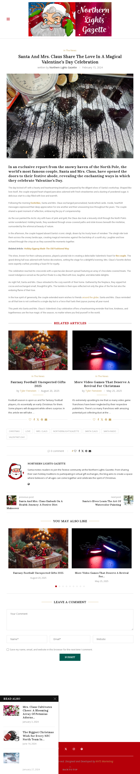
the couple (121, 255)
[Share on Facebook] (34, 419)
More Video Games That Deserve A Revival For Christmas (102, 384)
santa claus (91, 431)
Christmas (14, 431)
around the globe (90, 297)
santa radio (110, 431)
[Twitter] (66, 749)
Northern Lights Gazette (63, 67)
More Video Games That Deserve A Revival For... (102, 574)
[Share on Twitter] (38, 419)
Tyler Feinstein (28, 390)
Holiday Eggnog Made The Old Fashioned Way (46, 248)
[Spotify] (82, 749)
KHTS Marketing (104, 761)
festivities (35, 203)
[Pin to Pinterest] (42, 419)
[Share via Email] (46, 419)
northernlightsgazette (66, 431)
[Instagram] (74, 749)
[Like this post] (30, 419)
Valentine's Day (17, 437)
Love (27, 431)
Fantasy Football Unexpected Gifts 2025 (38, 384)
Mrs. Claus (41, 431)
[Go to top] (70, 769)
